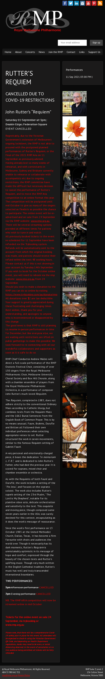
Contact (71, 52)
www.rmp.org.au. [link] (40, 220)
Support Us (94, 52)
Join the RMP (56, 52)
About (18, 52)
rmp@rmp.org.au (10, 675)
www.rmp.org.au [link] (25, 279)
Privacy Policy (24, 675)
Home (8, 52)
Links (82, 52)
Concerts (30, 52)
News (42, 52)
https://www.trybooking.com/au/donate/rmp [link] (31, 294)
